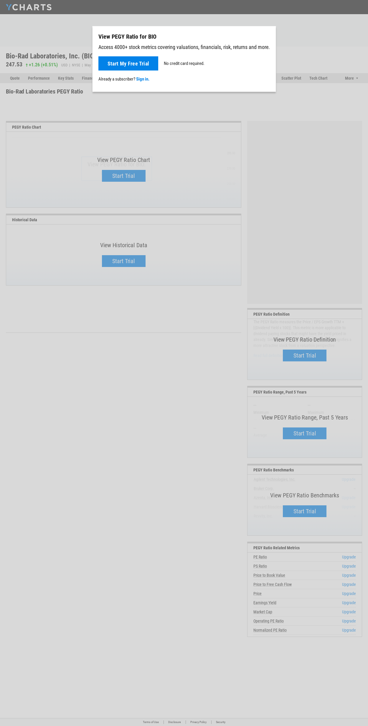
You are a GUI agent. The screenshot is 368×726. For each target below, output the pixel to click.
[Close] (269, 35)
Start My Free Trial (128, 63)
